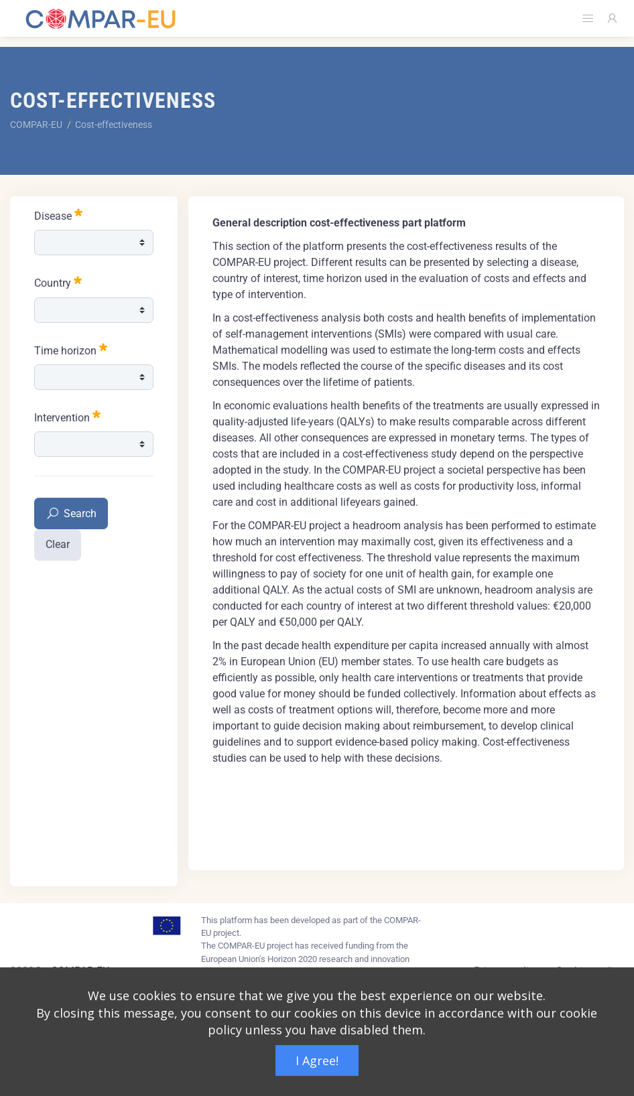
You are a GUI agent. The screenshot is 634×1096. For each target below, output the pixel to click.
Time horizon (70, 349)
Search (71, 514)
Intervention (67, 416)
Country (58, 281)
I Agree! (317, 1060)
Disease (58, 214)
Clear (58, 544)
